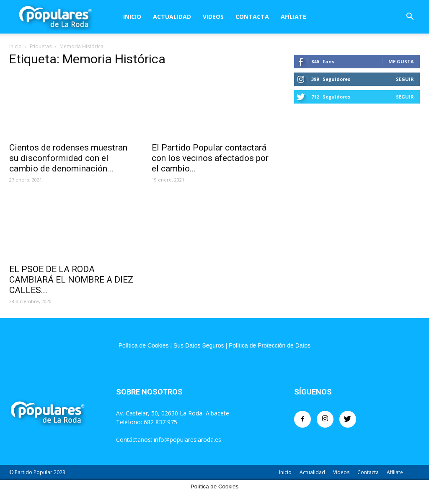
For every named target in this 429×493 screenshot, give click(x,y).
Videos (213, 17)
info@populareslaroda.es (187, 440)
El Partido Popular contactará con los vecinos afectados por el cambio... (210, 158)
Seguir (405, 79)
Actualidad (172, 17)
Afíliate (293, 17)
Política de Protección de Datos (269, 345)
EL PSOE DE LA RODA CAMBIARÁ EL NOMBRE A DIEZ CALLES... (71, 279)
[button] (410, 17)
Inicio (132, 17)
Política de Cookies (144, 345)
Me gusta (401, 61)
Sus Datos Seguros (198, 345)
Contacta (252, 17)
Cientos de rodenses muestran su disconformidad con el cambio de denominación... (68, 158)
